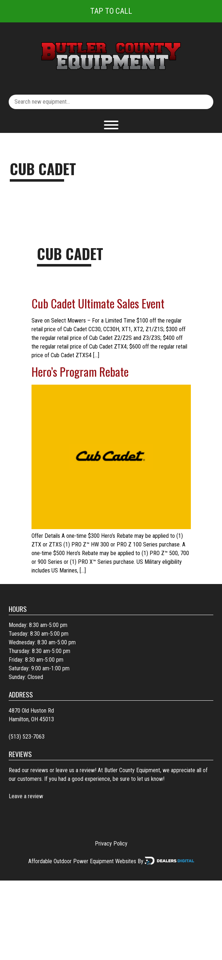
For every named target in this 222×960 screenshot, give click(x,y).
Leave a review (26, 796)
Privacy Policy (111, 843)
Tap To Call (111, 11)
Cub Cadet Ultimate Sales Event (98, 303)
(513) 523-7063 (27, 736)
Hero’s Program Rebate (80, 371)
